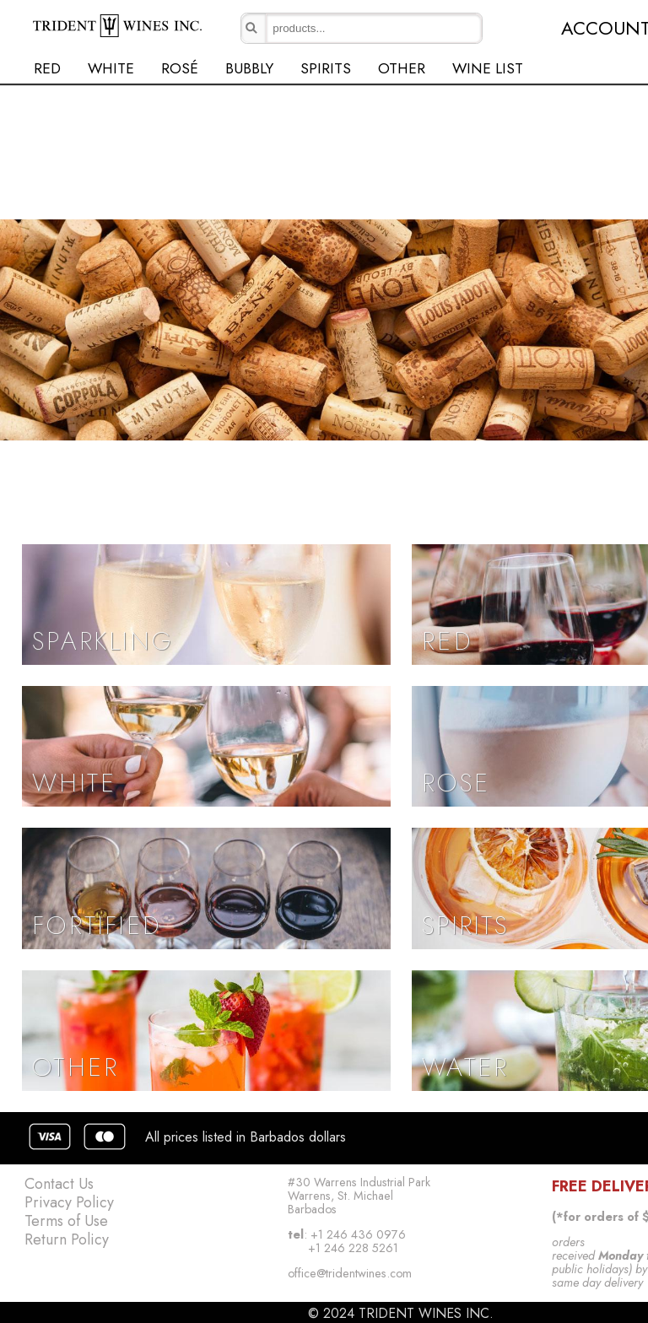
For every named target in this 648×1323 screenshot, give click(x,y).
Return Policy (66, 1239)
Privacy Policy (69, 1202)
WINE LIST (487, 68)
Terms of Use (66, 1221)
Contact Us (59, 1184)
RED (47, 68)
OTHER (401, 68)
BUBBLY (249, 68)
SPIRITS (325, 68)
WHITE (111, 68)
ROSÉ (179, 68)
